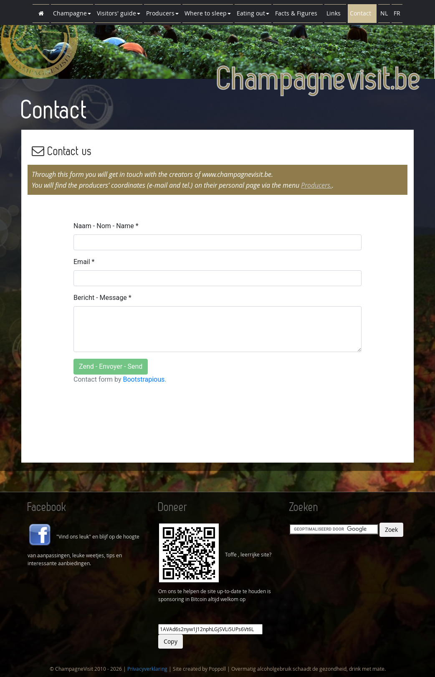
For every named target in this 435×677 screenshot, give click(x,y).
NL (384, 13)
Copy (170, 641)
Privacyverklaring (147, 668)
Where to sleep (208, 13)
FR (397, 13)
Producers (162, 13)
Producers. (316, 185)
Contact (362, 13)
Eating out (253, 13)
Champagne (72, 13)
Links (335, 13)
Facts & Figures (298, 13)
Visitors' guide (118, 13)
